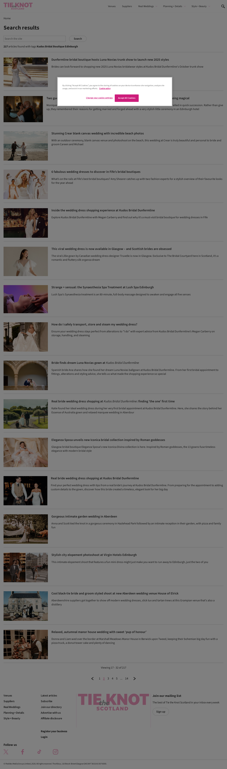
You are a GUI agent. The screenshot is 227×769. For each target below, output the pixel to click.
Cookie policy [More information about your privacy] (104, 88)
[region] (114, 91)
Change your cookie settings (99, 97)
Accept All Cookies (126, 98)
